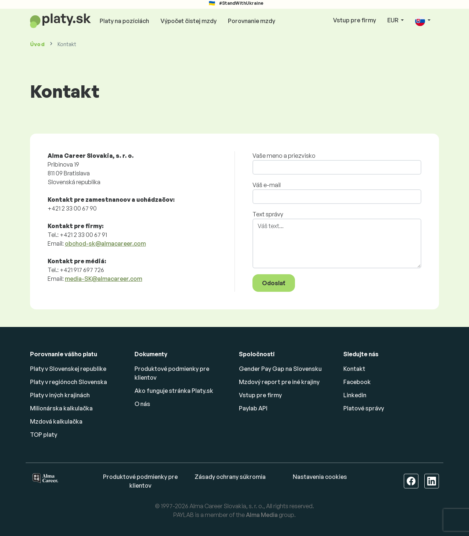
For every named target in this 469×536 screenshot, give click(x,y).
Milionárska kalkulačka (61, 408)
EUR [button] (393, 20)
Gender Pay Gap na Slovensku (280, 368)
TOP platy (43, 434)
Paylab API (253, 408)
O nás (142, 403)
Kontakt (354, 368)
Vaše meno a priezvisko (283, 155)
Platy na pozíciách (124, 21)
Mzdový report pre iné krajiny (279, 382)
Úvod (37, 44)
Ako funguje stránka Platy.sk (173, 390)
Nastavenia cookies (320, 476)
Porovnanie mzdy (251, 21)
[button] (422, 21)
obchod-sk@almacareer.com (105, 243)
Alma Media (262, 514)
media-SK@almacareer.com (103, 278)
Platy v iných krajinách (60, 395)
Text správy (267, 214)
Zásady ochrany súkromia (230, 476)
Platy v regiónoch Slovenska (68, 382)
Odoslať (273, 283)
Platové (363, 408)
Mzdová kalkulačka (56, 421)
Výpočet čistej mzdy (188, 21)
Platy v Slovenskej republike (68, 368)
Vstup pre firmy (354, 20)
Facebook (357, 382)
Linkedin (354, 395)
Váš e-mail (266, 185)
